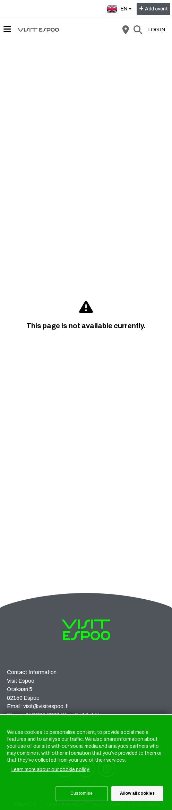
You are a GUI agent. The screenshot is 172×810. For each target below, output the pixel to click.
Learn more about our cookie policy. (50, 769)
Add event (156, 8)
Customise (81, 793)
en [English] (120, 8)
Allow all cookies (137, 793)
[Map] (125, 29)
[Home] (38, 29)
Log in (156, 29)
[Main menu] (7, 29)
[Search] (137, 29)
